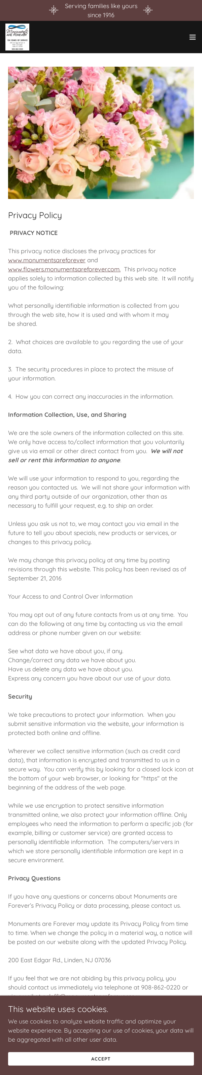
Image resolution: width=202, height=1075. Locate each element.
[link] (17, 37)
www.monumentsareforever (47, 260)
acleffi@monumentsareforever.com (91, 996)
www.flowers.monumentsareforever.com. (64, 269)
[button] (192, 37)
